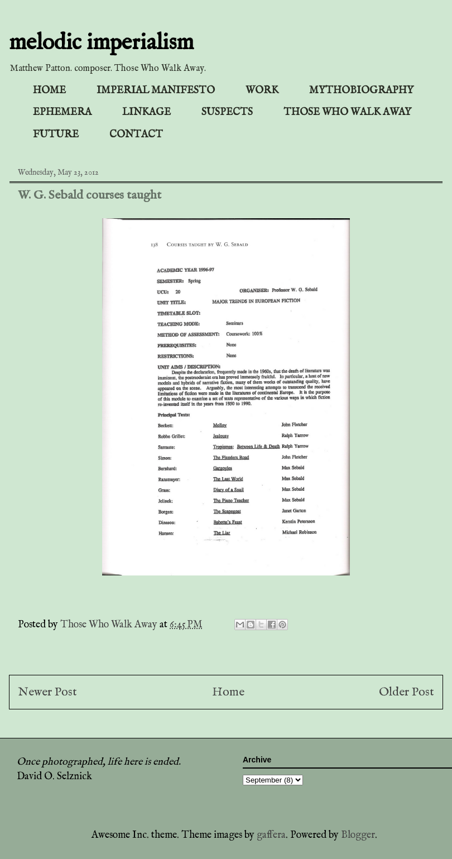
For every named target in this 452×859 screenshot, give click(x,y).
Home (228, 692)
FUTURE (56, 134)
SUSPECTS (227, 112)
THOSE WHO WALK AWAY (347, 112)
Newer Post (47, 692)
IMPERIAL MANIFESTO (156, 90)
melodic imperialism (101, 43)
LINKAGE (146, 112)
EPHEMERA (62, 112)
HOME (49, 90)
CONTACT (136, 134)
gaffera (271, 835)
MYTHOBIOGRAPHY (361, 90)
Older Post (406, 692)
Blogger (358, 835)
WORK (262, 90)
